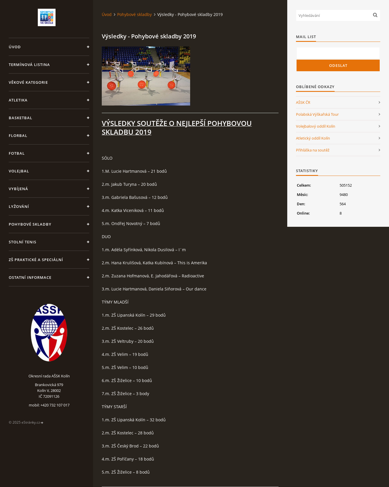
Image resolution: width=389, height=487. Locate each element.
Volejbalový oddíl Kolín (315, 126)
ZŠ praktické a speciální (36, 259)
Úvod (15, 46)
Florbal (18, 135)
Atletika (18, 100)
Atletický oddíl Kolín (313, 138)
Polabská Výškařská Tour (317, 114)
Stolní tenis (22, 242)
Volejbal (19, 171)
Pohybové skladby (30, 224)
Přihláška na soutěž (312, 150)
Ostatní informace (30, 277)
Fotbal (17, 153)
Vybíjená (18, 188)
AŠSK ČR (303, 102)
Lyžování (19, 206)
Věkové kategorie (28, 82)
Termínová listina (29, 64)
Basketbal (20, 117)
